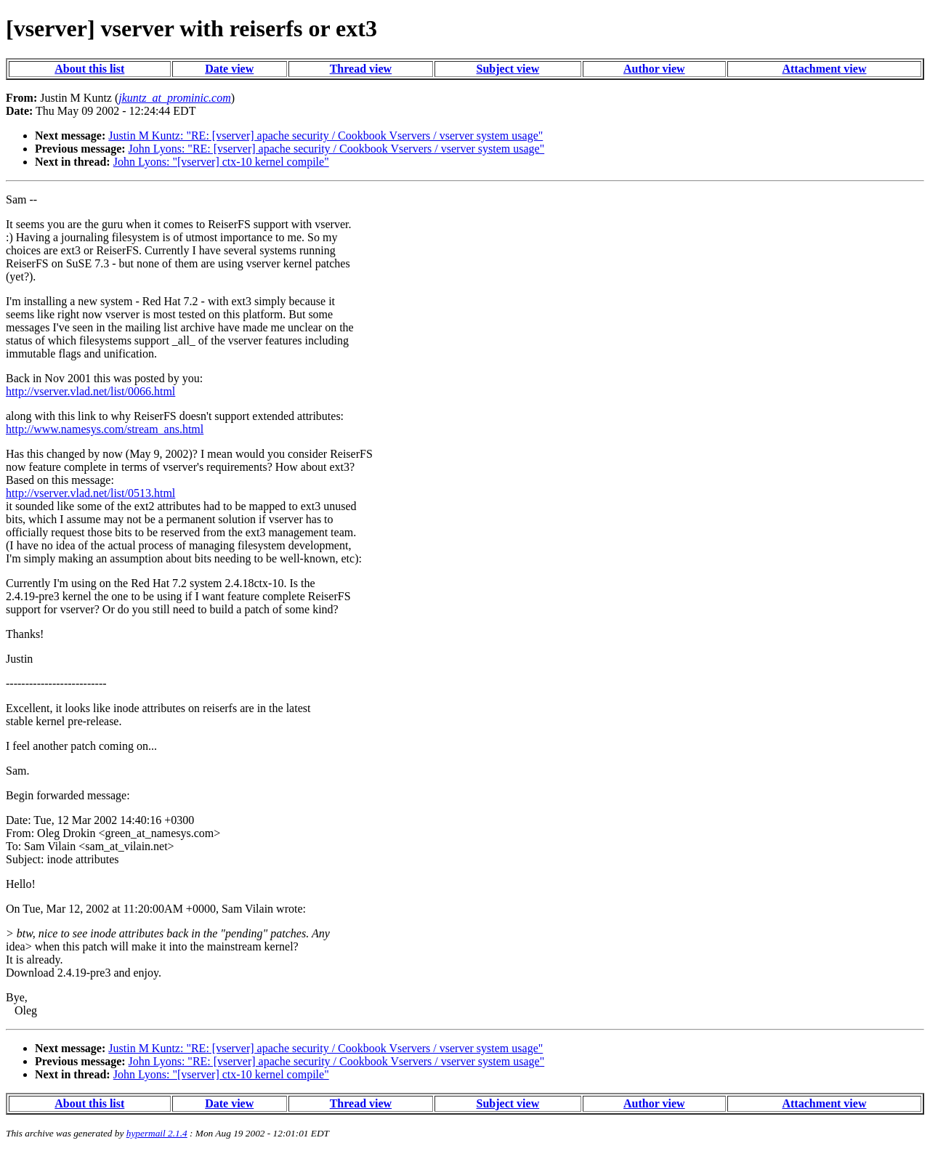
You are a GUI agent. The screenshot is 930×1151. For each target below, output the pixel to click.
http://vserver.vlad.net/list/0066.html (90, 391)
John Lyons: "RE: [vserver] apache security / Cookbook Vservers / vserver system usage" (337, 148)
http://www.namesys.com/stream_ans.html (104, 429)
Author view (654, 68)
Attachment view (824, 68)
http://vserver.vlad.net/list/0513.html (90, 493)
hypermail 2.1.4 (156, 1133)
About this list (89, 68)
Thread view (361, 68)
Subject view (508, 68)
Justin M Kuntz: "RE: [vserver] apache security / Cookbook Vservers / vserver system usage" (325, 135)
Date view (229, 68)
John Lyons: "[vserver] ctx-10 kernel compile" (221, 162)
